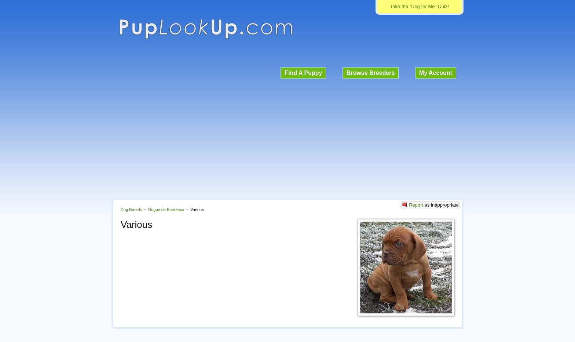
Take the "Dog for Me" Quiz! (419, 6)
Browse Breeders (371, 73)
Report (416, 205)
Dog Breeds (131, 209)
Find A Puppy (303, 73)
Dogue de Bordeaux (166, 209)
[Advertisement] (287, 137)
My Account (435, 73)
